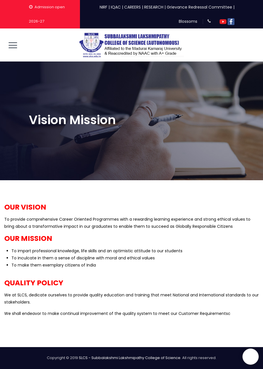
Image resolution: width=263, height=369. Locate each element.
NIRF (103, 7)
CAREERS (132, 7)
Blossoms (188, 21)
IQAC (116, 7)
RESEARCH (153, 7)
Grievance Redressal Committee (199, 7)
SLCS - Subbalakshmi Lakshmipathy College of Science (129, 357)
